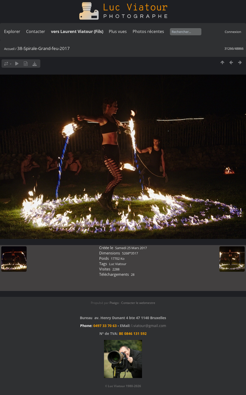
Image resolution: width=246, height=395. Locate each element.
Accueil (9, 48)
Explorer (12, 31)
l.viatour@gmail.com (148, 325)
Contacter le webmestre (138, 303)
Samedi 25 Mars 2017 (131, 248)
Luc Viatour (117, 264)
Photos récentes (148, 31)
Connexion (233, 31)
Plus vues (118, 31)
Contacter (35, 31)
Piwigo (114, 303)
